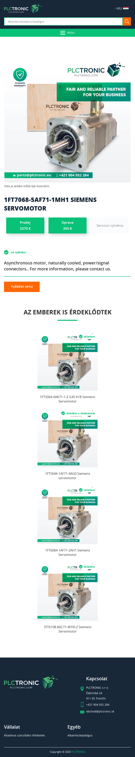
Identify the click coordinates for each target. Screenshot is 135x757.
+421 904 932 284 (97, 704)
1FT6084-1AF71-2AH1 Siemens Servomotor (67, 552)
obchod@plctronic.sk (100, 711)
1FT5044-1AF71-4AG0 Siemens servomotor (67, 475)
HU (123, 8)
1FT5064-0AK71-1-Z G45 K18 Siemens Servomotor (67, 399)
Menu (71, 33)
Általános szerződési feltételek (24, 735)
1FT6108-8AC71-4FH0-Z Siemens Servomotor (68, 629)
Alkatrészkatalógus (80, 735)
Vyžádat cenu (22, 286)
